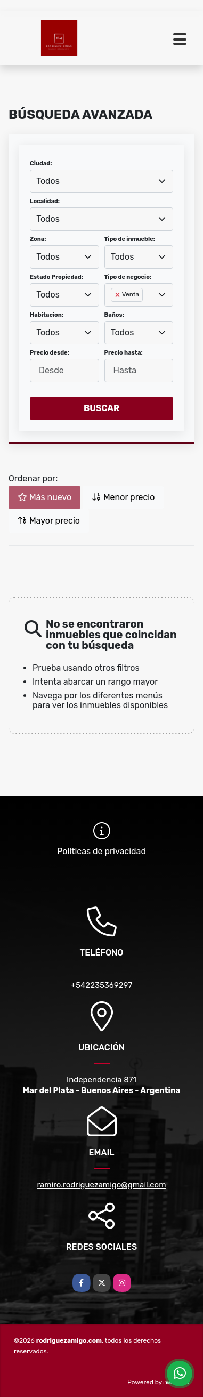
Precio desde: (49, 352)
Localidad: (45, 201)
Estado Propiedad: (56, 277)
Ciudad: (41, 163)
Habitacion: (46, 314)
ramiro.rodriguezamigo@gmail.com (101, 1185)
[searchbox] (114, 312)
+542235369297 (101, 985)
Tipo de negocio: (128, 277)
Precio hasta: (123, 352)
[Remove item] (118, 295)
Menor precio (123, 497)
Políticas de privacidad (101, 851)
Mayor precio (49, 521)
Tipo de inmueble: (129, 239)
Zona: (38, 239)
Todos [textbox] (48, 181)
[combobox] (101, 181)
